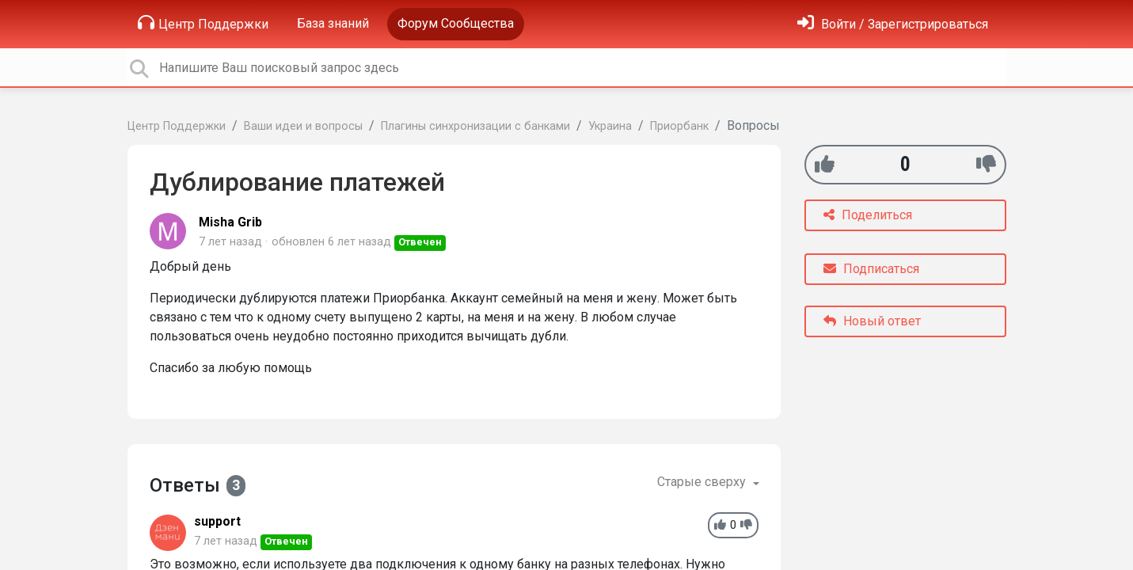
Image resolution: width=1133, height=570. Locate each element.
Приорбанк (679, 126)
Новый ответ (872, 321)
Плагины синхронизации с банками (475, 126)
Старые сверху (703, 481)
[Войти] (892, 24)
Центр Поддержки (203, 23)
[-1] (986, 164)
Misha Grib (230, 222)
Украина (610, 126)
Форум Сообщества (455, 23)
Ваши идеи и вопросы (303, 126)
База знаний (333, 23)
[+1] (825, 164)
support (217, 521)
